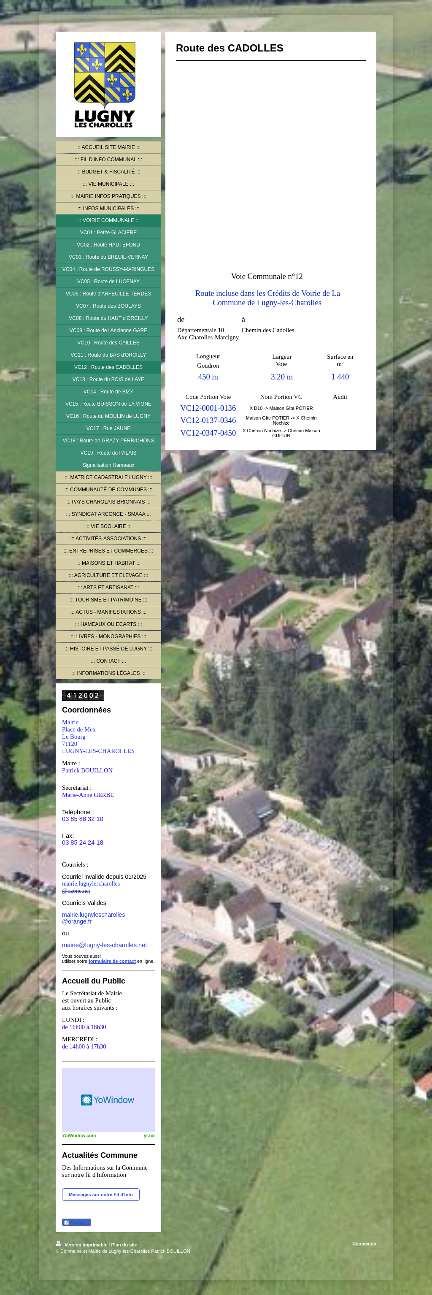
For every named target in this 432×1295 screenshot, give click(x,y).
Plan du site (124, 1244)
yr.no (149, 1135)
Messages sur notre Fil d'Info (101, 1194)
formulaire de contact (112, 961)
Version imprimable (82, 1244)
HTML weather (108, 1100)
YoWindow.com (79, 1135)
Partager (76, 1222)
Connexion (364, 1243)
